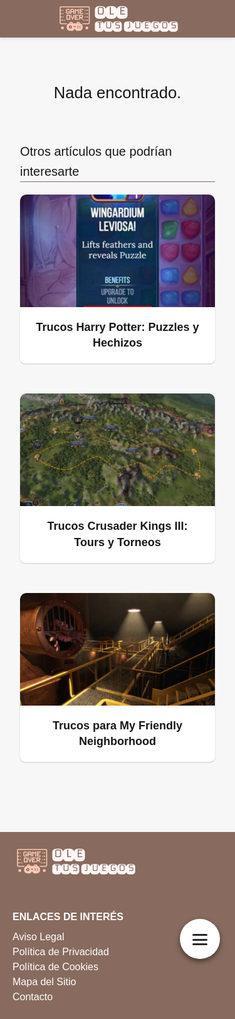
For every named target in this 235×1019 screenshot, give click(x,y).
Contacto (33, 996)
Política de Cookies (55, 966)
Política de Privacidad (61, 951)
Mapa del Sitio (44, 981)
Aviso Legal (38, 936)
